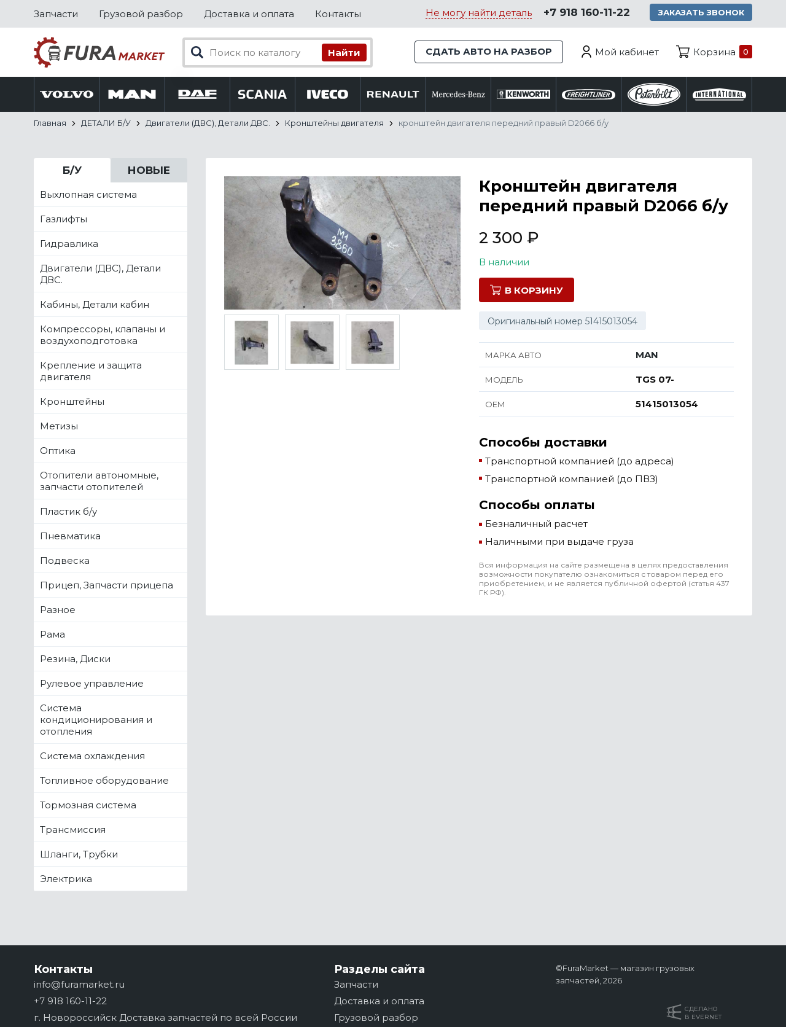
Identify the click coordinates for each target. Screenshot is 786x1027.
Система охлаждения (92, 756)
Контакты (338, 14)
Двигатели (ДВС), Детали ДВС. (100, 274)
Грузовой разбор (141, 14)
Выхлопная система (88, 195)
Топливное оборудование (104, 781)
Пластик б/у (68, 512)
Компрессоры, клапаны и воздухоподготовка (102, 335)
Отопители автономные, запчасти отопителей (99, 481)
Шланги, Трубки (79, 855)
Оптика (58, 451)
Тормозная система (88, 805)
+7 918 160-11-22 (585, 13)
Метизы (59, 426)
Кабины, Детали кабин (94, 305)
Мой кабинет (627, 52)
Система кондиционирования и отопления (96, 720)
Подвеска (65, 561)
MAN (647, 355)
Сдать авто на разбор (488, 52)
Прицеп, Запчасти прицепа (106, 586)
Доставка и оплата (249, 14)
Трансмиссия (73, 830)
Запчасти (56, 14)
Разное (58, 610)
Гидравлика (69, 244)
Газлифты (63, 219)
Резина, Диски (75, 659)
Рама (52, 635)
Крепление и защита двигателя (91, 371)
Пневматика (70, 536)
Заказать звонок (701, 12)
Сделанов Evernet (703, 1013)
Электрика (66, 879)
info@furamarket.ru (79, 984)
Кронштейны (72, 402)
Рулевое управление (92, 684)
